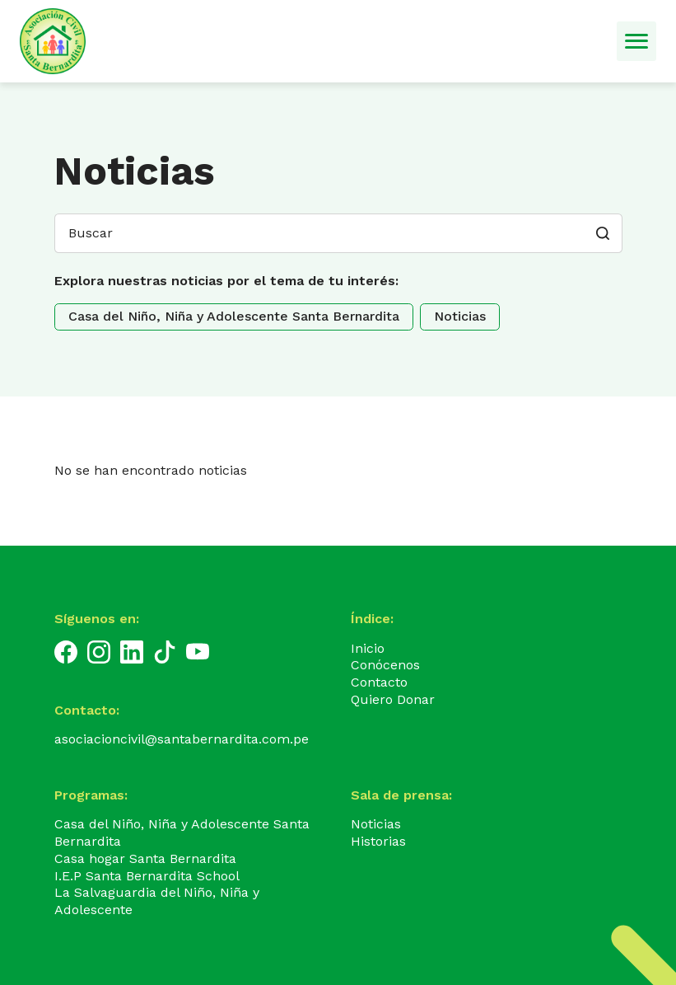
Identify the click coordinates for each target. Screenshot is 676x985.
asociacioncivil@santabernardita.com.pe (181, 739)
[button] (603, 233)
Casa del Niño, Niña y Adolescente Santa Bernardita (233, 316)
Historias (378, 841)
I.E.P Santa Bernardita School (147, 876)
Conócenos (385, 665)
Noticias (460, 316)
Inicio (368, 648)
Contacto (379, 682)
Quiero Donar (393, 699)
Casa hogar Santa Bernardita (145, 858)
